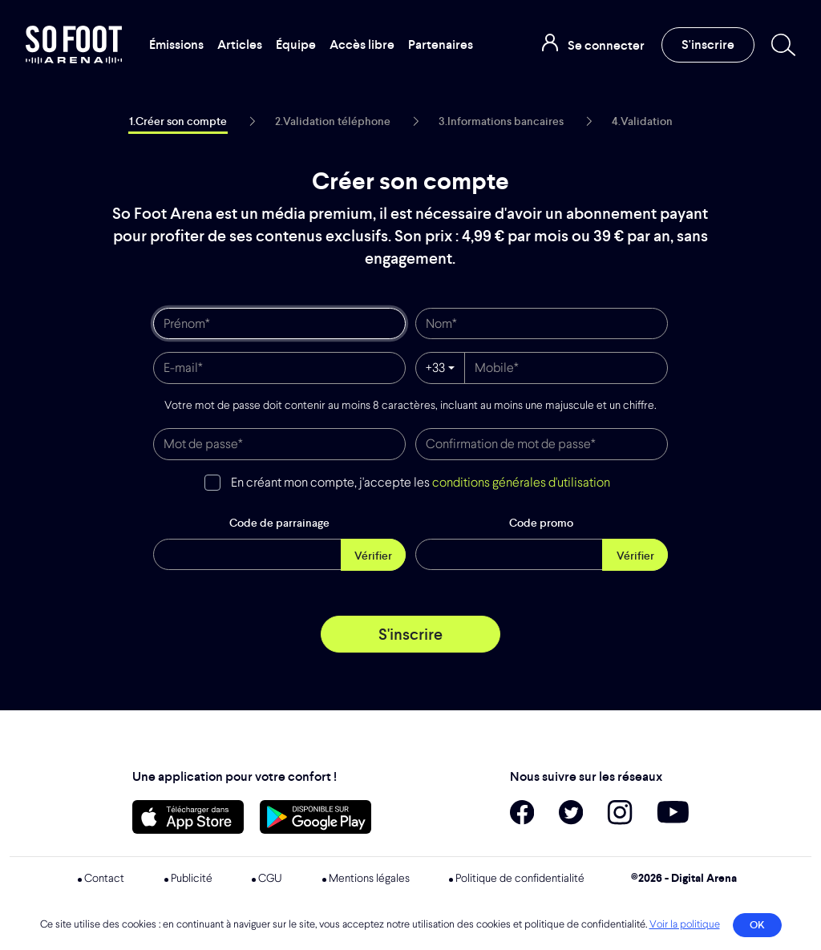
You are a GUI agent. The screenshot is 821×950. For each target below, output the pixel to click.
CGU (270, 878)
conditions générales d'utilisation (521, 483)
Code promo (541, 522)
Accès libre (362, 44)
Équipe (296, 44)
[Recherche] (780, 45)
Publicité (191, 878)
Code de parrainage (279, 522)
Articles (239, 44)
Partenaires (440, 44)
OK (757, 925)
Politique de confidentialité (519, 878)
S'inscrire (707, 44)
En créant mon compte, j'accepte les (420, 483)
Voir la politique (684, 925)
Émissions (176, 44)
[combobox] (440, 368)
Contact (104, 878)
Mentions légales (369, 878)
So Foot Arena (74, 45)
